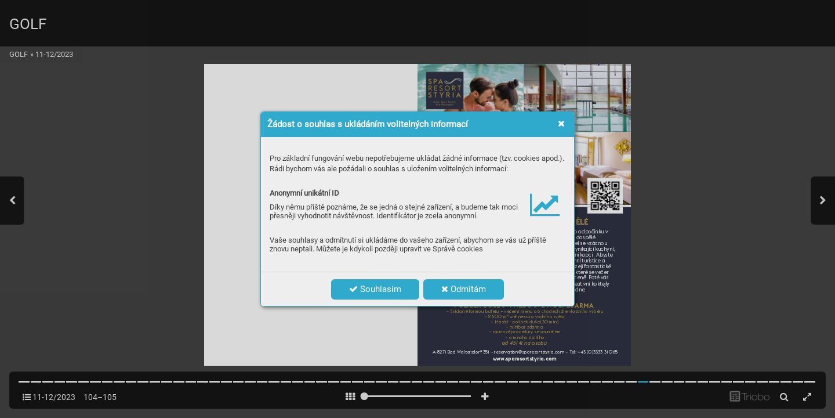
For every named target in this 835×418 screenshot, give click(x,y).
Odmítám (463, 289)
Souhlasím (375, 289)
